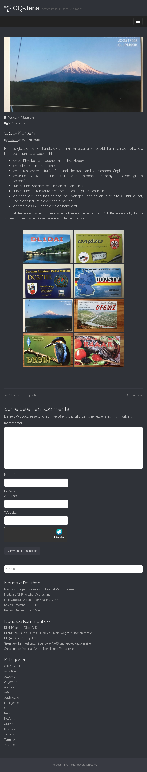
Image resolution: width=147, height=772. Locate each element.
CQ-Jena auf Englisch (20, 395)
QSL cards (134, 395)
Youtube (9, 745)
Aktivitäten (10, 671)
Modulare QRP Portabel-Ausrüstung (27, 594)
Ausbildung (11, 697)
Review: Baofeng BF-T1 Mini (22, 610)
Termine (9, 739)
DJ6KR (13, 140)
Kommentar (14, 423)
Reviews (9, 729)
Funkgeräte (11, 703)
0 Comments (16, 123)
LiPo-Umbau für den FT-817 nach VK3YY (31, 599)
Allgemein (27, 117)
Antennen (10, 687)
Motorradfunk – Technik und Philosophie (48, 648)
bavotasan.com (86, 764)
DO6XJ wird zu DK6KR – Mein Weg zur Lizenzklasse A (55, 633)
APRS (7, 692)
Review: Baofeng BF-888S (21, 605)
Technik (9, 734)
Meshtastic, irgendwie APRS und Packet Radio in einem (39, 589)
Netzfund (10, 713)
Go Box (9, 708)
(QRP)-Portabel (13, 666)
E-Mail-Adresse (11, 493)
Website (10, 513)
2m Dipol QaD (28, 627)
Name (9, 475)
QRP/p (8, 724)
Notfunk (9, 718)
